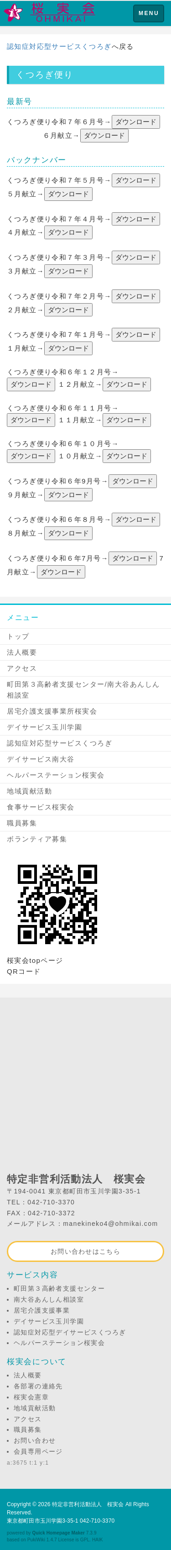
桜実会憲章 (31, 1397)
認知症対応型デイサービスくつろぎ (70, 1332)
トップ (18, 636)
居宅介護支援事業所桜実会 (52, 711)
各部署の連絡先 (38, 1386)
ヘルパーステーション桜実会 (56, 775)
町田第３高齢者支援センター (59, 1288)
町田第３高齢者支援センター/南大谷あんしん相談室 (83, 689)
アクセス (22, 668)
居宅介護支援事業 (42, 1310)
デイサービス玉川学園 (44, 727)
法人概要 (22, 652)
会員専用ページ (38, 1451)
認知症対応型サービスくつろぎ (59, 46)
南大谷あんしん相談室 (49, 1299)
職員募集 (22, 823)
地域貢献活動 (29, 791)
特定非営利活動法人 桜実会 (88, 1504)
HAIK (97, 1539)
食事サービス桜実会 (41, 807)
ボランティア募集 (37, 839)
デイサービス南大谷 (41, 759)
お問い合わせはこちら (85, 1251)
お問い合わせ (35, 1440)
